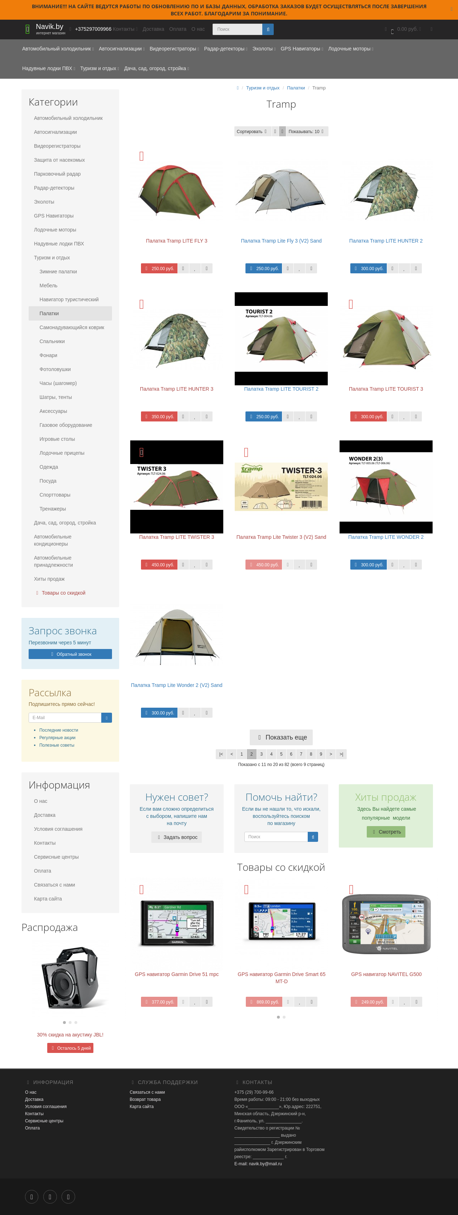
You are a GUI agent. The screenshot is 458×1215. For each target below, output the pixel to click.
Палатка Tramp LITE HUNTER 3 (176, 389)
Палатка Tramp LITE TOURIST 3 (386, 389)
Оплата (177, 29)
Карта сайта (48, 899)
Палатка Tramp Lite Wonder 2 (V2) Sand (177, 685)
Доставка (153, 29)
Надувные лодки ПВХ (48, 68)
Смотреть (386, 832)
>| (341, 754)
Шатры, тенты (53, 397)
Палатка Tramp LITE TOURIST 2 (281, 389)
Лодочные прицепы (59, 453)
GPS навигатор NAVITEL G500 (386, 974)
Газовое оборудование (63, 425)
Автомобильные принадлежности (53, 561)
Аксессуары (50, 411)
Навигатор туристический (66, 299)
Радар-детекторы (225, 49)
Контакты (44, 843)
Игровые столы (54, 439)
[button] (402, 29)
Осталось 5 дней (70, 1048)
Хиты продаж (49, 579)
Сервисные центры (56, 857)
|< (221, 754)
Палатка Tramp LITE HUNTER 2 (386, 241)
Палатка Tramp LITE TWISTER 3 (176, 537)
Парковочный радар (57, 174)
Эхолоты (264, 49)
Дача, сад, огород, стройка (156, 68)
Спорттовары (52, 495)
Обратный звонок (70, 654)
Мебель (46, 285)
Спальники (49, 341)
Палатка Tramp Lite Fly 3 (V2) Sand (281, 241)
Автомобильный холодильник (58, 49)
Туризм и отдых (99, 68)
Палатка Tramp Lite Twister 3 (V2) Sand (281, 537)
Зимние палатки (55, 271)
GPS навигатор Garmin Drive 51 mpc (177, 974)
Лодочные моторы (350, 49)
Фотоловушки (52, 369)
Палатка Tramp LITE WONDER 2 (386, 537)
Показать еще (281, 737)
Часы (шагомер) (55, 383)
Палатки (46, 313)
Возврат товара (145, 1099)
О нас (198, 29)
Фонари (45, 355)
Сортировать (253, 131)
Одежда (46, 467)
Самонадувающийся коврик (69, 327)
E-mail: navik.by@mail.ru (258, 1163)
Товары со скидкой (60, 593)
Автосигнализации (122, 49)
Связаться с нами (54, 885)
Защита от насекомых (59, 160)
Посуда (45, 481)
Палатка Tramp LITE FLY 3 (176, 241)
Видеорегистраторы (174, 49)
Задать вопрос (177, 837)
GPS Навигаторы (302, 49)
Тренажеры (50, 509)
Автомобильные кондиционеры (53, 540)
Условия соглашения (58, 829)
